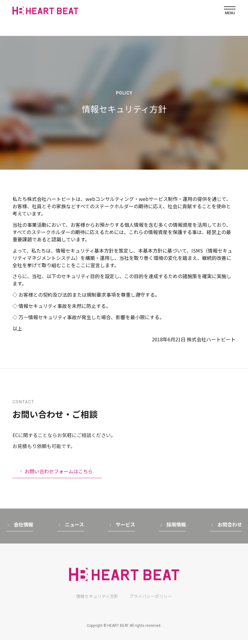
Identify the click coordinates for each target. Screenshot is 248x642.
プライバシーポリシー (150, 598)
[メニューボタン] (230, 10)
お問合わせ (230, 526)
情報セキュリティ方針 (97, 598)
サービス (125, 526)
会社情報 (23, 526)
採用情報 (176, 526)
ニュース (74, 526)
